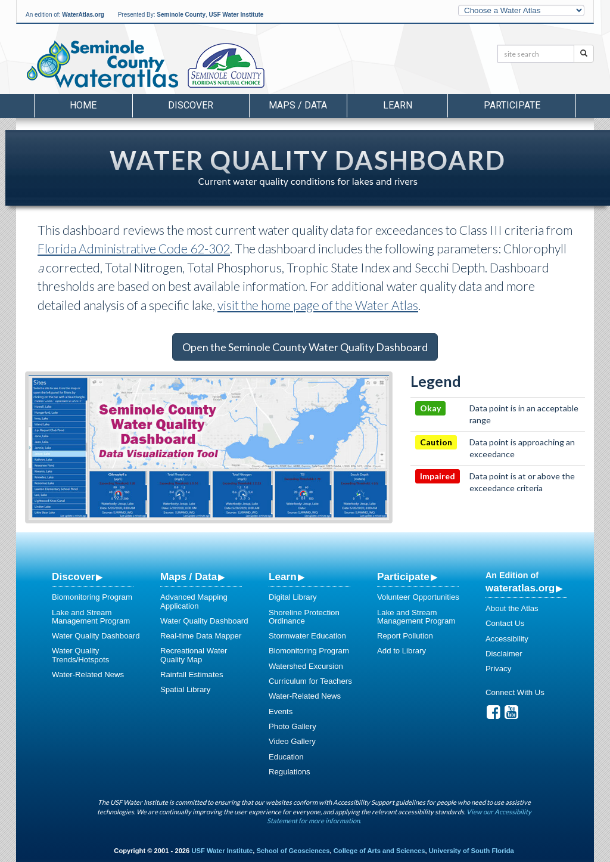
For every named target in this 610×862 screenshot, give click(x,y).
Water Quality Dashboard (96, 635)
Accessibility (506, 638)
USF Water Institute (236, 14)
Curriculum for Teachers (310, 681)
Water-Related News (88, 674)
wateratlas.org (520, 588)
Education (286, 756)
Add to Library (401, 650)
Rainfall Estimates (191, 674)
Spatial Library (185, 689)
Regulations (289, 771)
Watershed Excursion (306, 666)
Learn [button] (397, 105)
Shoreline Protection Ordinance (304, 616)
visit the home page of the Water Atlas (317, 304)
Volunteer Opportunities (418, 597)
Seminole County (181, 14)
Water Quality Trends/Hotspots (80, 654)
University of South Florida (471, 850)
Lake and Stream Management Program (91, 616)
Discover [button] (190, 105)
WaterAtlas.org (83, 14)
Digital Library (293, 597)
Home (83, 105)
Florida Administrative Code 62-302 (134, 248)
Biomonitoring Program (92, 597)
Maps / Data (188, 576)
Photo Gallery (292, 726)
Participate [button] (512, 105)
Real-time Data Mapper (200, 635)
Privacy (498, 668)
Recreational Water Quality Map (193, 654)
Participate (403, 576)
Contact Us (504, 623)
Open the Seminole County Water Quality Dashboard (305, 347)
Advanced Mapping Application (194, 601)
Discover (73, 576)
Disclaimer (503, 653)
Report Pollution (405, 635)
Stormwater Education (307, 635)
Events (280, 711)
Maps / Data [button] (298, 105)
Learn (283, 576)
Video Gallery (292, 741)
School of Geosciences (292, 850)
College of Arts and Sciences (379, 850)
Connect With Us (514, 692)
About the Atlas (512, 608)
